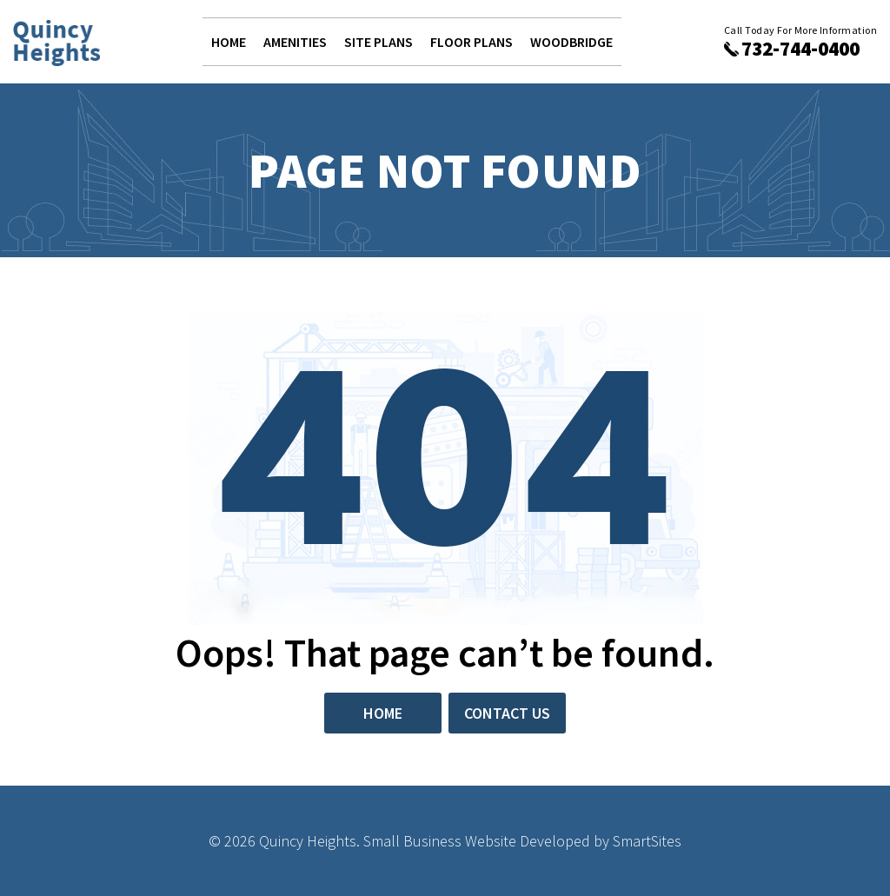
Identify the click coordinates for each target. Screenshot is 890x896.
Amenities (295, 41)
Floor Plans (471, 41)
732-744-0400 (800, 48)
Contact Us (507, 713)
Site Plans (378, 41)
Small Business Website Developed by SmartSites (522, 841)
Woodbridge (571, 41)
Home (228, 41)
